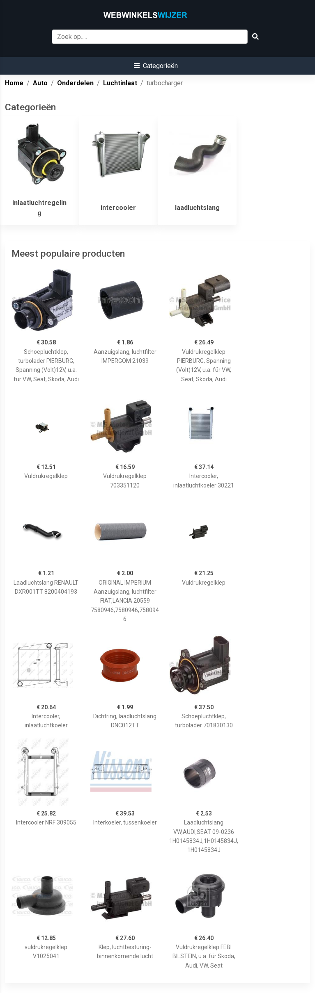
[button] (156, 66)
